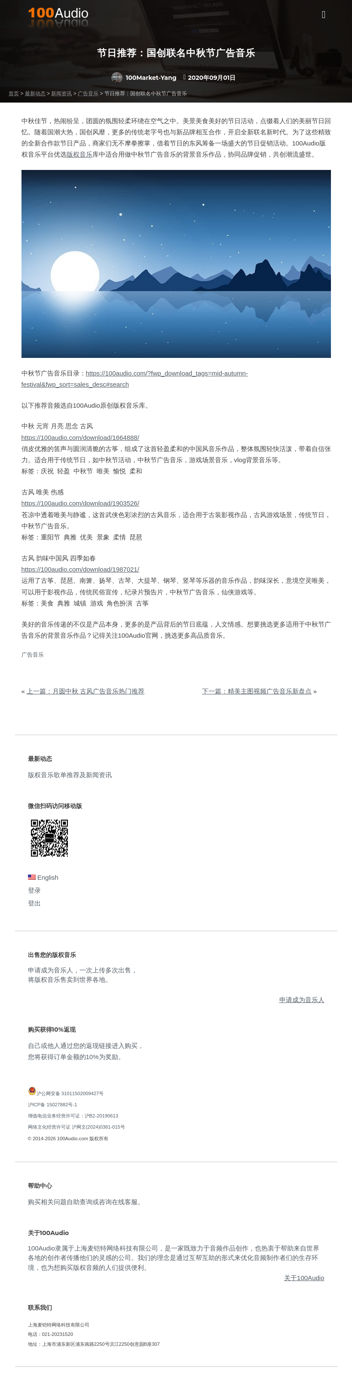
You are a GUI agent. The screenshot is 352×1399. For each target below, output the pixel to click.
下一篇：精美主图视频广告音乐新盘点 (257, 691)
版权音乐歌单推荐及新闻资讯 (70, 774)
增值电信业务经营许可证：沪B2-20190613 (73, 1115)
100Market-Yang (144, 78)
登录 (34, 890)
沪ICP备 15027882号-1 (52, 1104)
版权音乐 (79, 154)
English (43, 877)
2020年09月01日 (212, 78)
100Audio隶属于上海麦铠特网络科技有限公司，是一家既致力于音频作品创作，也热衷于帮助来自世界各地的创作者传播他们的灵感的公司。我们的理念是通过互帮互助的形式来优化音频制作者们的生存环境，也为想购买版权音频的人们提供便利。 (173, 1258)
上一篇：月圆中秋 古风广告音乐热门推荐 (85, 691)
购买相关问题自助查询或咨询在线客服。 (86, 1201)
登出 (34, 903)
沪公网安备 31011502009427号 (70, 1093)
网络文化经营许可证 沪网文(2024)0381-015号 (76, 1126)
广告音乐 (32, 654)
